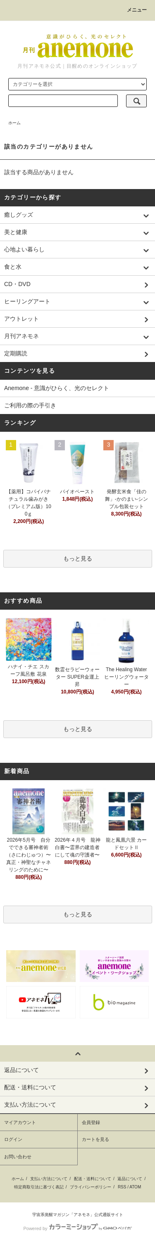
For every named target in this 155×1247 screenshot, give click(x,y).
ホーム (14, 123)
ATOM (135, 1187)
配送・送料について (92, 1178)
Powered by (77, 1228)
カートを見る (95, 1139)
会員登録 (91, 1122)
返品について (129, 1178)
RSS (122, 1187)
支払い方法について (48, 1178)
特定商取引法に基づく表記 (39, 1187)
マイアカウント (20, 1122)
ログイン (13, 1139)
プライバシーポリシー (90, 1187)
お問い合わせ (17, 1156)
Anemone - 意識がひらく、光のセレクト (56, 388)
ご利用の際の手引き (30, 405)
